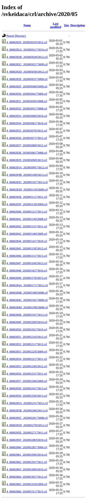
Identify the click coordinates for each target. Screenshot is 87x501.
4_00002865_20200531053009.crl (26, 484)
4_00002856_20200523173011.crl (26, 373)
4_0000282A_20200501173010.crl (27, 49)
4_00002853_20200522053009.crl (26, 351)
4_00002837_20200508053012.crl (26, 145)
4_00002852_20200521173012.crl (26, 344)
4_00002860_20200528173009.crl (26, 447)
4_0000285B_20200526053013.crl (27, 410)
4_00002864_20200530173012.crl (26, 476)
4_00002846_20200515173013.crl (26, 255)
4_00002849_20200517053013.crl (26, 277)
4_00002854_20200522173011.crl (26, 359)
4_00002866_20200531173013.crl (26, 491)
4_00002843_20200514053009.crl (26, 233)
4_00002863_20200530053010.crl (26, 469)
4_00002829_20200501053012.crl (26, 42)
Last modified (55, 25)
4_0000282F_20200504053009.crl (26, 86)
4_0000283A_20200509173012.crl (27, 167)
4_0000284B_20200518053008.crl (27, 292)
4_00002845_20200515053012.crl (26, 248)
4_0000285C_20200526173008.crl (27, 417)
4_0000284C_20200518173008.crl (27, 300)
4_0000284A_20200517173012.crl (27, 285)
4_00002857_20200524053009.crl (26, 381)
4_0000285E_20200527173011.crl (26, 432)
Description (77, 25)
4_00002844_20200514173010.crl (26, 241)
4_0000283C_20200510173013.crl (27, 182)
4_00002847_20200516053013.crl (26, 263)
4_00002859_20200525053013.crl (26, 395)
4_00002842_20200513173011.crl (26, 226)
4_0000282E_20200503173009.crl (27, 79)
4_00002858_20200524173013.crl (26, 388)
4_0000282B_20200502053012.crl (27, 57)
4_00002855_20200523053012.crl (26, 366)
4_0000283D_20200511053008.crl (27, 189)
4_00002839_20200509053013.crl (26, 160)
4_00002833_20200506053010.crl (26, 115)
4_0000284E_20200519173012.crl (27, 314)
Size (66, 25)
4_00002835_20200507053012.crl (26, 130)
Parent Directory (16, 35)
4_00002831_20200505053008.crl (26, 101)
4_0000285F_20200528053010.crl (26, 440)
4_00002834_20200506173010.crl (26, 123)
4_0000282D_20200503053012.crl (27, 71)
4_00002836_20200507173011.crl (26, 138)
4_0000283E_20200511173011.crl (26, 196)
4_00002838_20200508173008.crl (26, 152)
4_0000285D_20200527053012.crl (27, 425)
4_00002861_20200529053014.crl (26, 454)
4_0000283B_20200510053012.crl (27, 174)
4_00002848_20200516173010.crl (26, 270)
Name (27, 25)
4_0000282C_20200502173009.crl (27, 64)
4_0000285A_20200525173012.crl (27, 403)
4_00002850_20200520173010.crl (26, 329)
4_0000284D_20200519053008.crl (27, 307)
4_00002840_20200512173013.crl (26, 211)
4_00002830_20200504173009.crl (26, 93)
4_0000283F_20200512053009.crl (26, 204)
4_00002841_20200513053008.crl (26, 219)
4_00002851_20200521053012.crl (26, 336)
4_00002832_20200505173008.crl (26, 108)
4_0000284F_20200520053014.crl (26, 322)
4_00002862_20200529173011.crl (26, 462)
